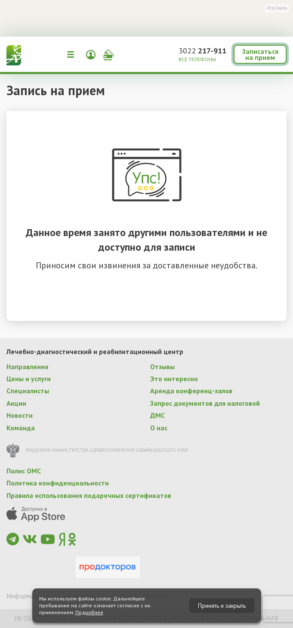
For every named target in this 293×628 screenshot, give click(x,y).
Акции (16, 403)
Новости (19, 415)
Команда (20, 427)
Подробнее (89, 612)
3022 (202, 51)
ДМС (157, 415)
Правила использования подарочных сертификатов (88, 495)
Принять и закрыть (222, 605)
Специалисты (27, 390)
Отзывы (162, 366)
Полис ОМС (23, 470)
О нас (158, 427)
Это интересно (174, 378)
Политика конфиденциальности (57, 483)
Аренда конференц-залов (191, 390)
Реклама (277, 8)
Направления (27, 366)
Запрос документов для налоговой (205, 403)
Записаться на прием (260, 54)
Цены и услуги (28, 378)
